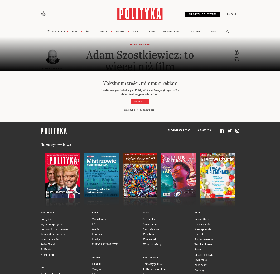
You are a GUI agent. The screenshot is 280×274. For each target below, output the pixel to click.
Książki (96, 264)
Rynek (103, 31)
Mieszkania (99, 219)
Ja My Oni (46, 249)
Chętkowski (150, 239)
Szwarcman (150, 224)
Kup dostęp (140, 101)
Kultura (120, 31)
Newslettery (201, 219)
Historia (199, 234)
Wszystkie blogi (152, 244)
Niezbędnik (48, 255)
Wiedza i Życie (50, 239)
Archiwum (200, 265)
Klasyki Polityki (204, 255)
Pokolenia (196, 31)
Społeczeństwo (203, 239)
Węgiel (96, 229)
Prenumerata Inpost (179, 130)
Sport (197, 249)
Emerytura (98, 234)
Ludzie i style (202, 224)
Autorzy (199, 270)
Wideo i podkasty (172, 31)
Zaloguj (231, 14)
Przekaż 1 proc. (203, 244)
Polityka (46, 219)
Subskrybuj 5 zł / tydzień (203, 14)
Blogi (152, 31)
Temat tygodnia (152, 264)
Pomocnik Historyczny (54, 229)
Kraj (74, 31)
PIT (94, 224)
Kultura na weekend (155, 269)
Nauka (136, 31)
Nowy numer (58, 31)
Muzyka (97, 269)
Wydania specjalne (52, 224)
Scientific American (53, 234)
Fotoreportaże (202, 229)
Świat (89, 31)
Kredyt (96, 239)
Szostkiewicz (151, 229)
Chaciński (149, 234)
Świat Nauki (48, 244)
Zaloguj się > (149, 109)
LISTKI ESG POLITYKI (105, 244)
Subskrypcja (204, 130)
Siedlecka (149, 219)
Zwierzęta (200, 260)
